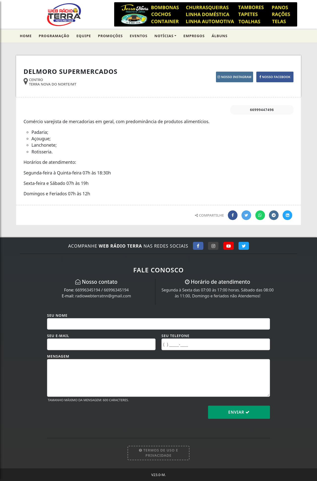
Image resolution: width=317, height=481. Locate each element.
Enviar (239, 412)
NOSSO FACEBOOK (274, 77)
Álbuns (220, 35)
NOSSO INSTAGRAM (234, 77)
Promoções (110, 35)
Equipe (84, 35)
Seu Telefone (175, 335)
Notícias (163, 35)
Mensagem (58, 356)
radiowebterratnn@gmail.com (103, 296)
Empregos (194, 35)
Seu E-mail (58, 335)
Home (26, 35)
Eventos (139, 35)
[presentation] (84, 416)
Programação (54, 35)
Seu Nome (57, 315)
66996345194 (87, 290)
